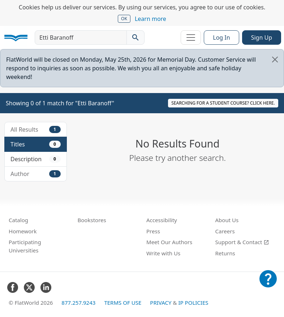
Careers (225, 231)
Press (153, 231)
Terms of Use (122, 302)
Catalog (18, 220)
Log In (221, 37)
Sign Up (261, 37)
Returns (225, 253)
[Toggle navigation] (191, 37)
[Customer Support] (268, 284)
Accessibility (161, 220)
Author (35, 174)
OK (124, 19)
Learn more (150, 19)
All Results (35, 129)
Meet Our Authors (169, 242)
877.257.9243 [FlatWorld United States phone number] (78, 302)
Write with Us (163, 253)
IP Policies (193, 302)
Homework (23, 231)
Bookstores (92, 220)
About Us (227, 220)
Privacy (160, 302)
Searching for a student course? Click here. (223, 103)
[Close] (275, 59)
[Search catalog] (135, 37)
